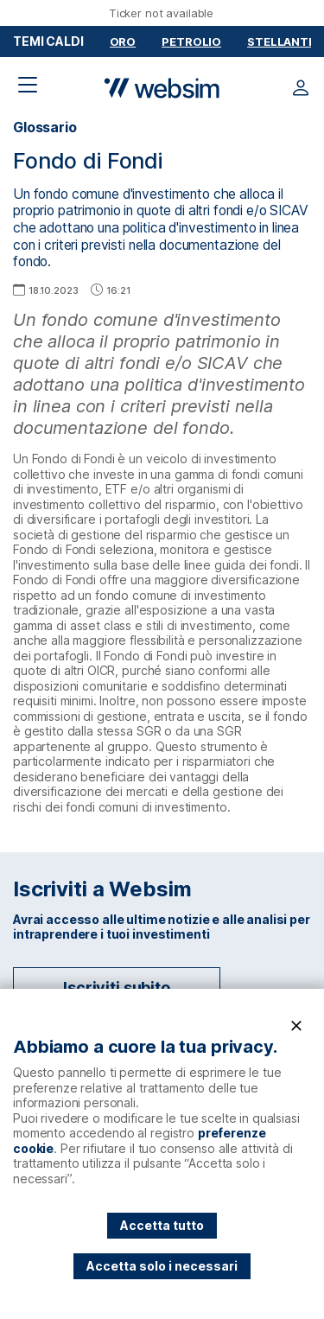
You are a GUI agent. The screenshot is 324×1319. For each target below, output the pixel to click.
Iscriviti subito (116, 987)
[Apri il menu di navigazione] (27, 84)
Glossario (45, 127)
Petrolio (191, 41)
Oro (123, 41)
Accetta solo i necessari (162, 1265)
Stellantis (283, 41)
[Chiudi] (296, 1026)
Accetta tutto (162, 1225)
